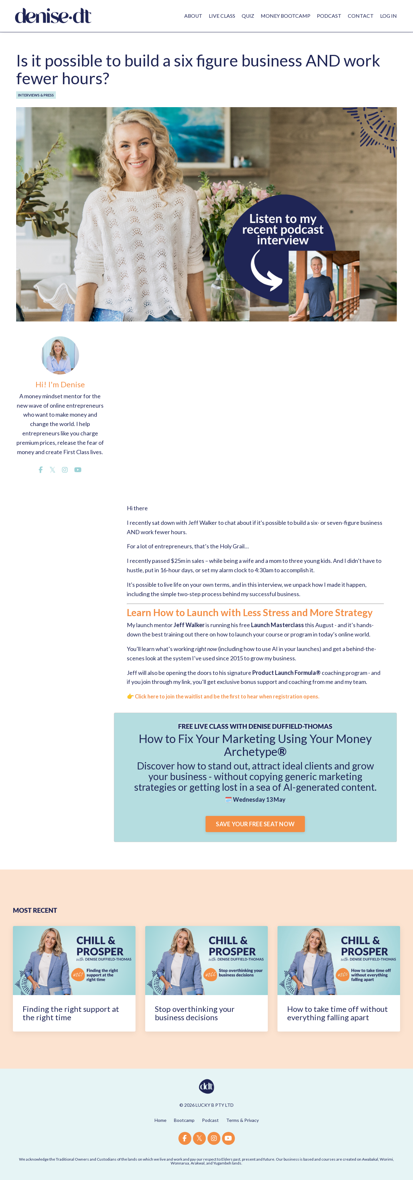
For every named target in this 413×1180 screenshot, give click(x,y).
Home (160, 1120)
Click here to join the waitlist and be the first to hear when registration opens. (235, 696)
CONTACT (360, 16)
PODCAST (329, 16)
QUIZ (246, 16)
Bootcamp (184, 1120)
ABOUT (191, 16)
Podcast (210, 1120)
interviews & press (36, 95)
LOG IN (388, 16)
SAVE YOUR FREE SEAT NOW (255, 823)
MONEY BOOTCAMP (284, 16)
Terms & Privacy (242, 1120)
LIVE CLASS (220, 16)
